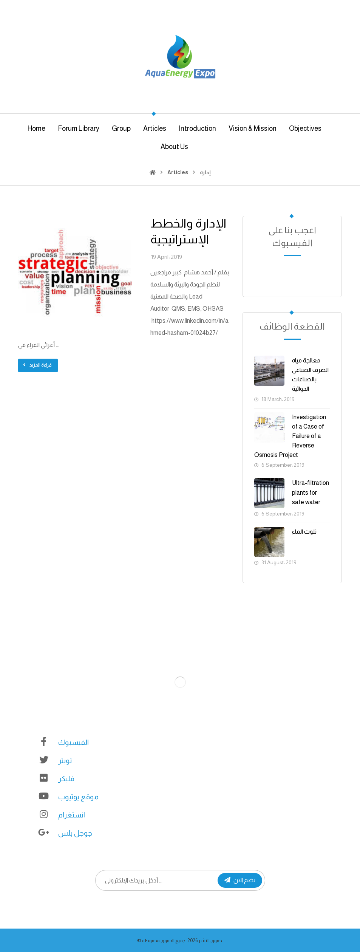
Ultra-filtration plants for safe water (310, 492)
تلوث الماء (304, 531)
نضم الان (239, 880)
